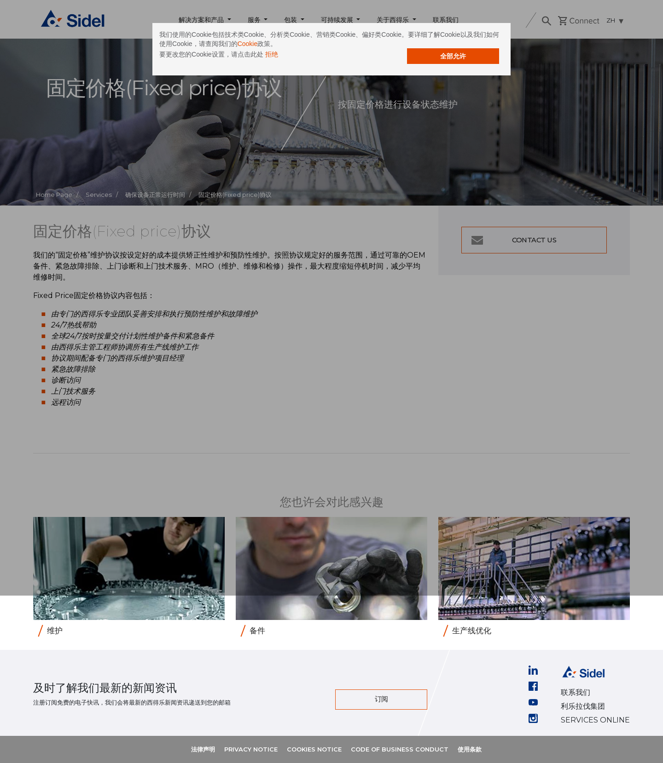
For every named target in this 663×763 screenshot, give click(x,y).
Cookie (366, 48)
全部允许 (412, 60)
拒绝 (312, 59)
